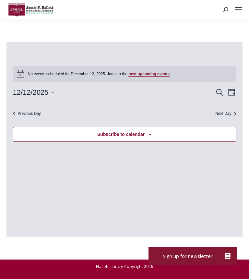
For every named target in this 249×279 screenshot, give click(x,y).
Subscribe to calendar (121, 134)
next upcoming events (149, 74)
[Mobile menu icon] (239, 10)
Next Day (225, 113)
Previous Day (27, 113)
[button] (228, 256)
